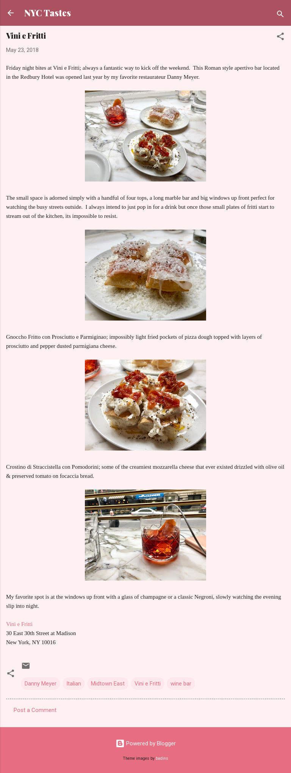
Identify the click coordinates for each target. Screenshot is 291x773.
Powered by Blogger (146, 743)
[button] (280, 38)
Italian (73, 683)
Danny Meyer (40, 683)
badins (162, 758)
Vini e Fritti (19, 624)
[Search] (280, 15)
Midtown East (108, 683)
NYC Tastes (47, 13)
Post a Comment (35, 710)
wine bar (181, 683)
